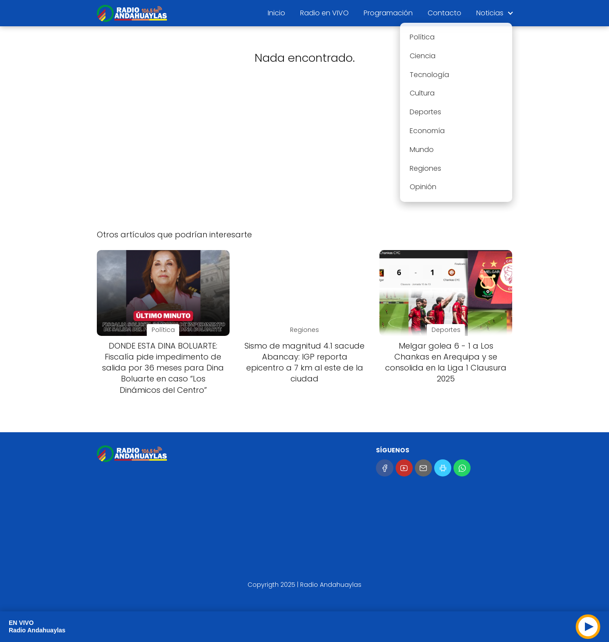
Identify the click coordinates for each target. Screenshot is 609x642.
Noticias (489, 13)
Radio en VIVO (324, 13)
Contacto (444, 13)
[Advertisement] (304, 153)
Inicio (276, 13)
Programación (388, 13)
